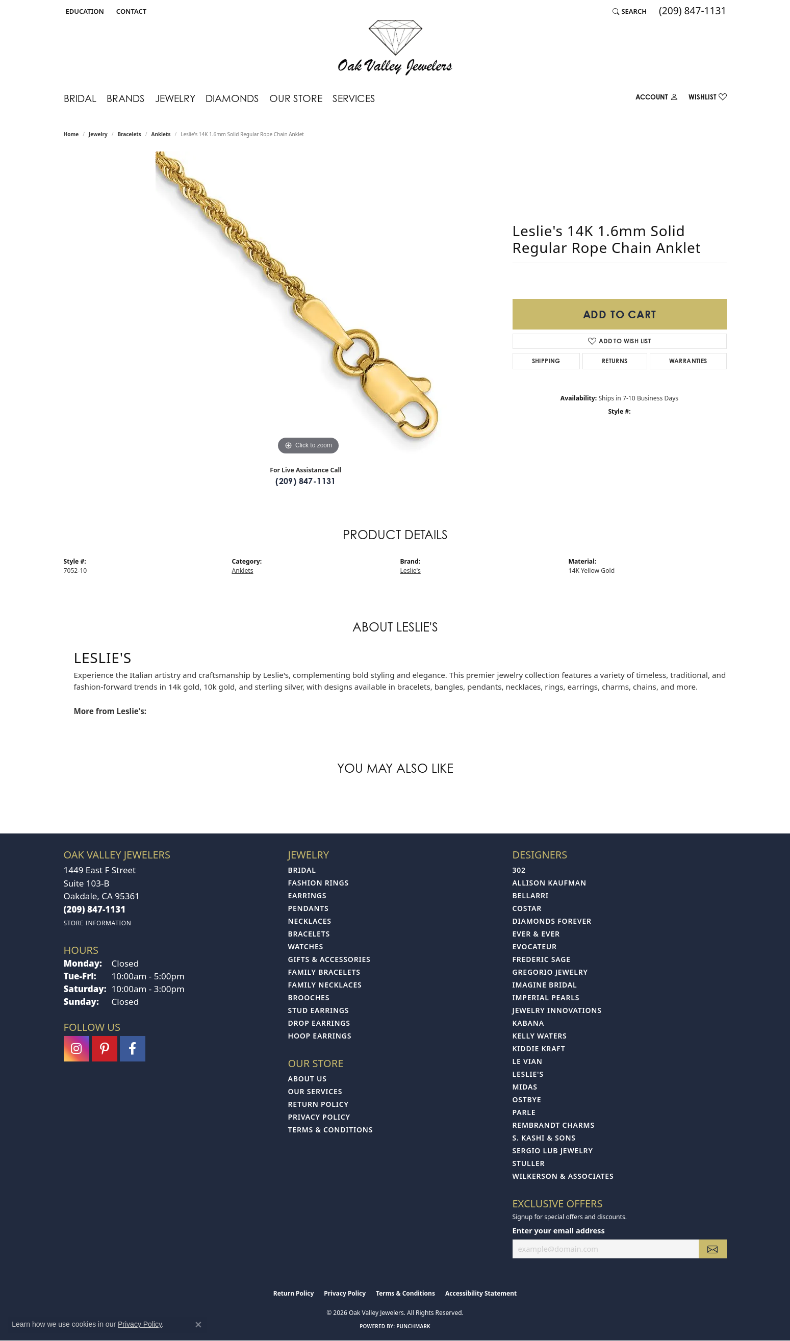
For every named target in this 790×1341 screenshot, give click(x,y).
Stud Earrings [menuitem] (318, 1010)
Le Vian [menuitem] (528, 1061)
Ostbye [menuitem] (527, 1099)
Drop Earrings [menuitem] (319, 1023)
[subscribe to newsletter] (712, 1248)
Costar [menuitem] (527, 908)
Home (71, 134)
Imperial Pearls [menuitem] (546, 997)
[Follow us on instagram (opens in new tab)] (76, 1048)
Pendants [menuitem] (308, 908)
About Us (307, 1078)
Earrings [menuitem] (307, 895)
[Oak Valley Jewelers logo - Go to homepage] (395, 47)
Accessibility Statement (481, 1293)
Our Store (295, 98)
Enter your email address (559, 1230)
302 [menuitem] (519, 870)
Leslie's (410, 570)
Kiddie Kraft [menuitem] (539, 1048)
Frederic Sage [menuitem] (542, 959)
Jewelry (175, 98)
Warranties (688, 361)
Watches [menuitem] (306, 946)
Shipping (546, 361)
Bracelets (129, 134)
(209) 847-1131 (305, 481)
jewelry (98, 134)
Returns (615, 361)
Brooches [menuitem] (309, 997)
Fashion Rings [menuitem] (318, 883)
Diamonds (232, 98)
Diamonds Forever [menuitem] (552, 921)
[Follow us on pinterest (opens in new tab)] (104, 1048)
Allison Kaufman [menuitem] (550, 883)
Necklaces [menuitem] (310, 921)
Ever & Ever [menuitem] (536, 934)
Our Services (315, 1091)
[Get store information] (98, 923)
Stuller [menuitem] (529, 1163)
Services (354, 98)
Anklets (160, 134)
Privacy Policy (319, 1117)
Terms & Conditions (330, 1129)
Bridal (80, 98)
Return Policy (318, 1104)
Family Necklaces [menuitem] (325, 985)
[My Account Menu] (656, 99)
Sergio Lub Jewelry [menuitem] (553, 1150)
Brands (126, 98)
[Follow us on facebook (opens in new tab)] (132, 1048)
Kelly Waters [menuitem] (540, 1036)
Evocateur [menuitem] (535, 946)
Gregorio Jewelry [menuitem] (550, 972)
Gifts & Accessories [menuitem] (329, 959)
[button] (84, 11)
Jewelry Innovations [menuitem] (557, 1010)
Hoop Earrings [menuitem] (320, 1036)
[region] (309, 304)
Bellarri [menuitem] (531, 895)
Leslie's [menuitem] (528, 1074)
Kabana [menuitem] (528, 1023)
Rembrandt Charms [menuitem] (554, 1125)
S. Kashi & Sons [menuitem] (544, 1138)
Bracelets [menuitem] (309, 934)
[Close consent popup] (198, 1325)
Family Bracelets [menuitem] (324, 972)
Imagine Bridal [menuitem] (545, 985)
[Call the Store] (95, 909)
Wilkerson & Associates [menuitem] (563, 1176)
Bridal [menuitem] (302, 870)
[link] (130, 11)
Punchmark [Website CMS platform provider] (413, 1326)
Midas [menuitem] (525, 1087)
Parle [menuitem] (524, 1112)
